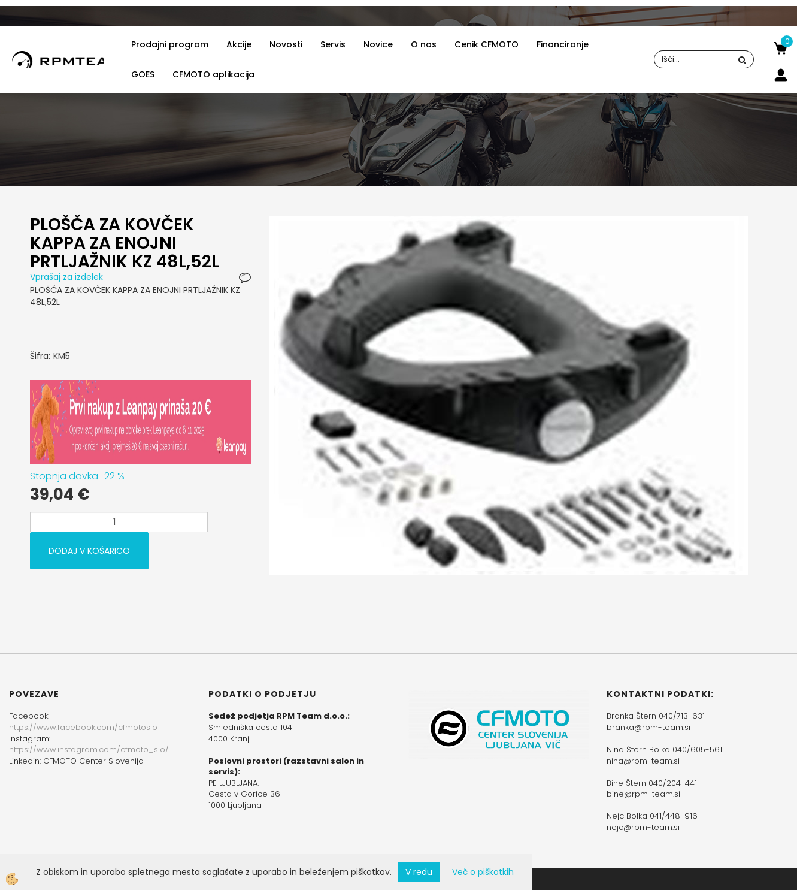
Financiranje (563, 44)
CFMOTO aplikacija (213, 74)
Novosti (285, 44)
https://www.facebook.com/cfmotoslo (83, 727)
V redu (418, 872)
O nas (424, 44)
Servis (333, 44)
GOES (142, 74)
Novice (378, 44)
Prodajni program (169, 44)
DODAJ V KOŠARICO (89, 551)
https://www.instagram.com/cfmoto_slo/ (89, 749)
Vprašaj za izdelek (66, 277)
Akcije (238, 44)
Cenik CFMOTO (486, 44)
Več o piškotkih (483, 872)
